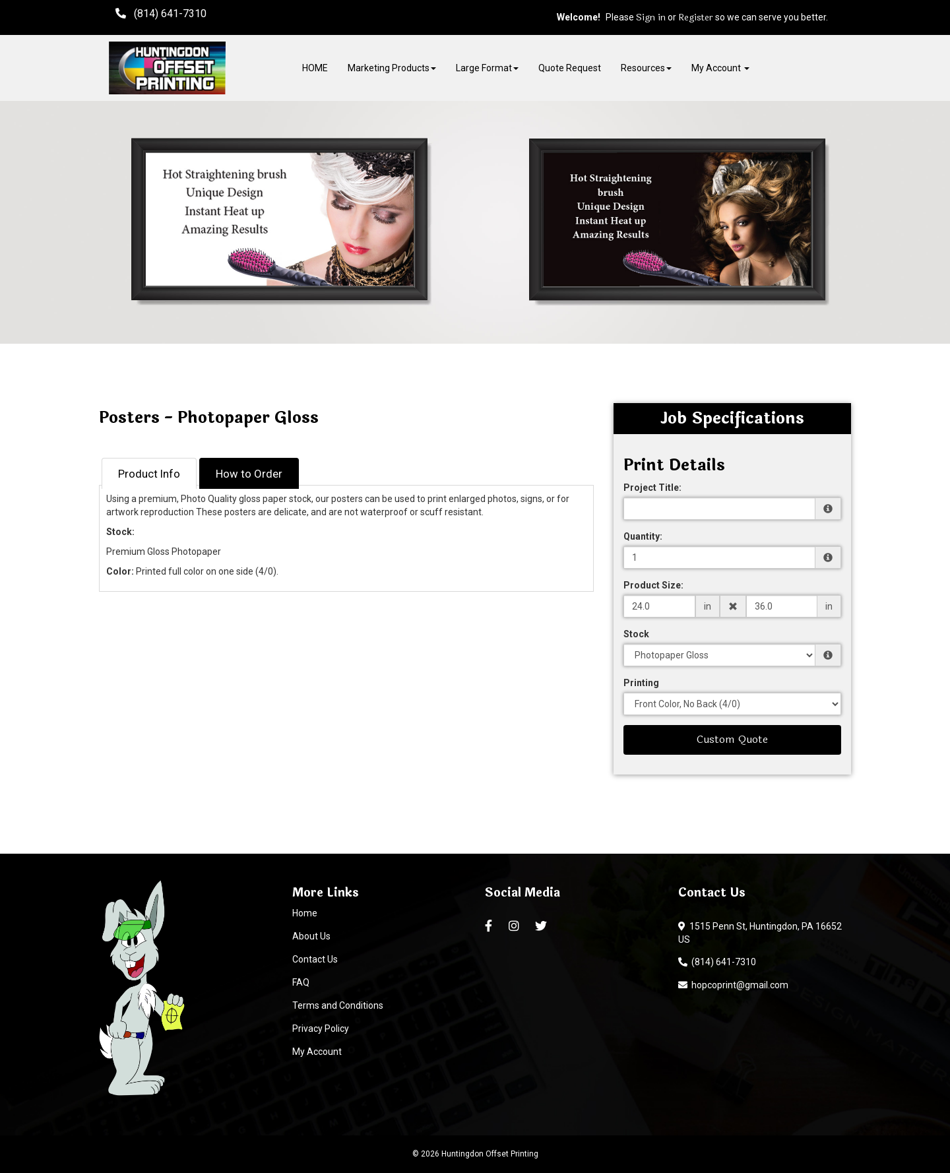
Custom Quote (732, 739)
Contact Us (315, 959)
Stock (636, 634)
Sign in (651, 17)
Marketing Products (392, 68)
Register (695, 17)
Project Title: (652, 487)
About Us (311, 936)
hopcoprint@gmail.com (733, 985)
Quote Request (569, 68)
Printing (641, 683)
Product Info (149, 473)
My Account (317, 1051)
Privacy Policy (320, 1028)
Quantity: (642, 536)
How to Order (249, 473)
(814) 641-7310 (717, 962)
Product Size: (653, 585)
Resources (646, 68)
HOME (315, 68)
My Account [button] (720, 68)
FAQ (300, 982)
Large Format (487, 68)
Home (304, 913)
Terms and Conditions (337, 1005)
